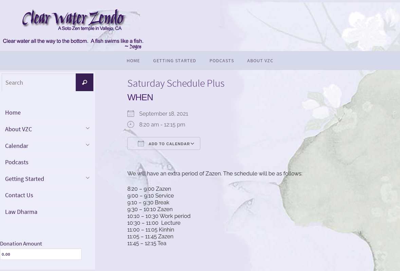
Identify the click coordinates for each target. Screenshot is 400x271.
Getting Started (24, 179)
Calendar (16, 146)
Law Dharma (21, 212)
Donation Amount (21, 243)
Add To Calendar (164, 143)
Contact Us (19, 195)
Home (13, 112)
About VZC (18, 129)
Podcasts (17, 162)
